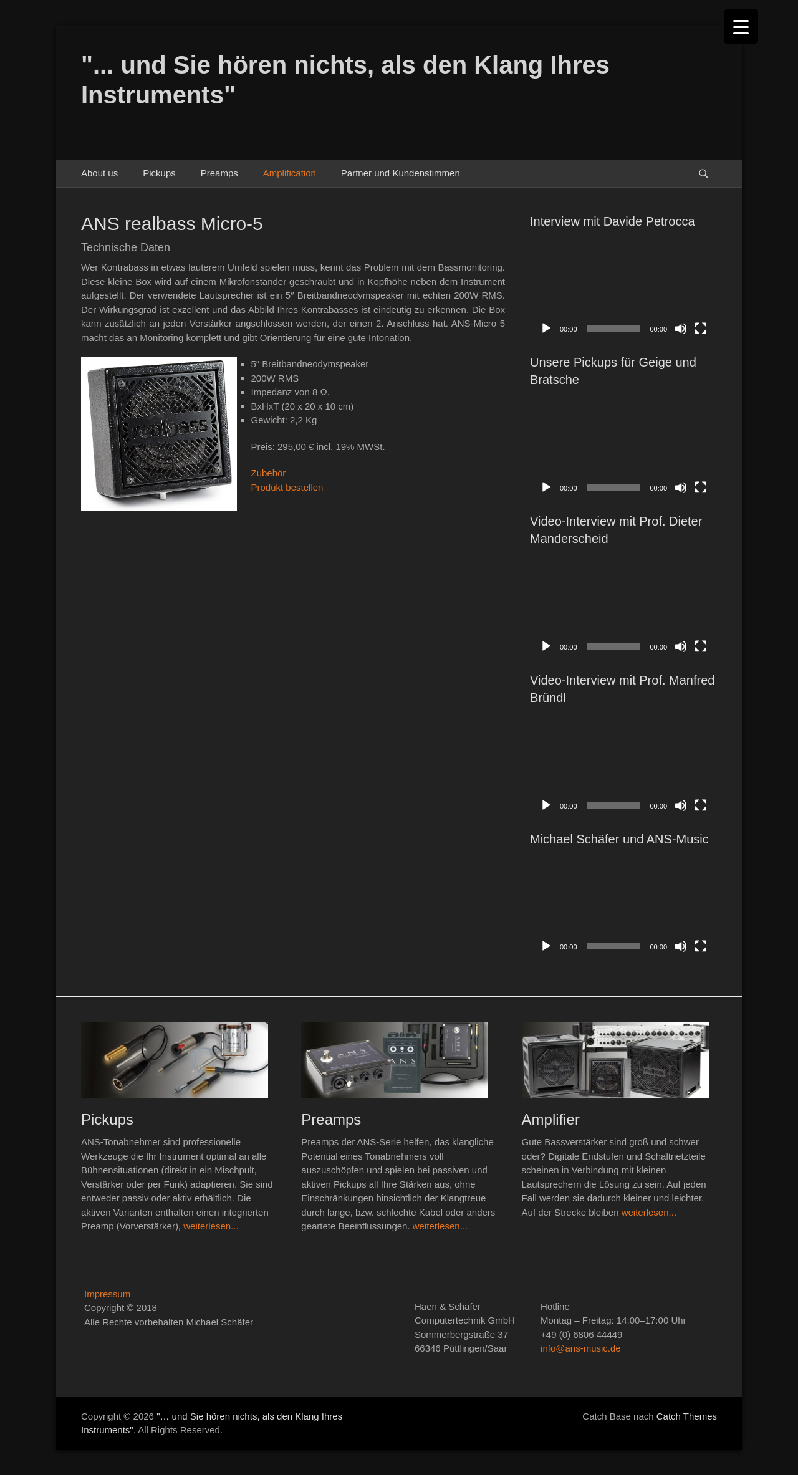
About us (99, 173)
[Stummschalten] (681, 328)
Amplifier (551, 1119)
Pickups (159, 173)
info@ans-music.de (581, 1348)
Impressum (107, 1294)
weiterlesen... (210, 1226)
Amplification (289, 173)
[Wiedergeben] (546, 328)
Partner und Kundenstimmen (400, 173)
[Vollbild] (701, 328)
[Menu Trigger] (741, 26)
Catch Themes (686, 1416)
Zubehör (268, 473)
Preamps (219, 173)
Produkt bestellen (287, 487)
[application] (623, 289)
